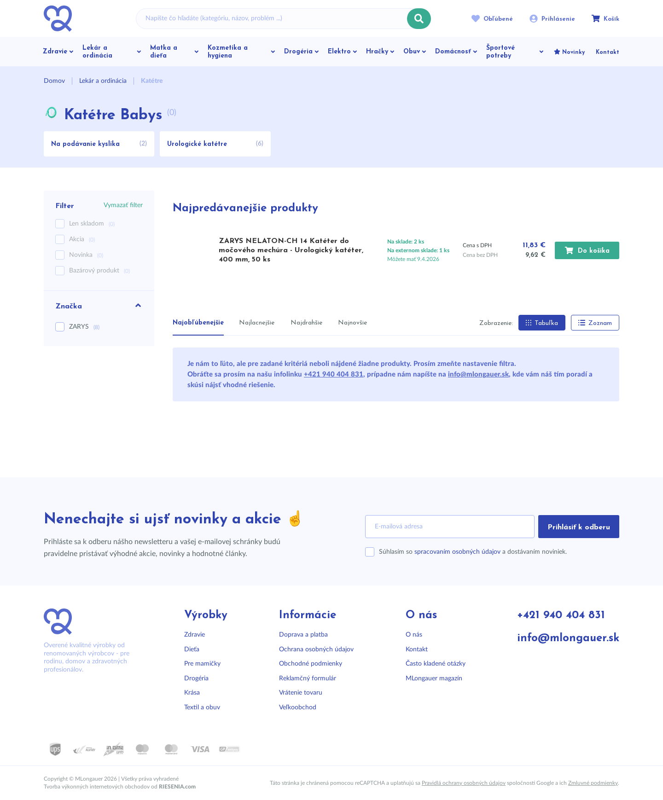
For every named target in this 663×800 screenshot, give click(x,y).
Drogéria (196, 678)
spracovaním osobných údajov (457, 552)
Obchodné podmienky (310, 664)
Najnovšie (352, 322)
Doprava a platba (303, 635)
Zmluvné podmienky (593, 783)
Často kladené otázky (435, 664)
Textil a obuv (202, 707)
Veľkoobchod (297, 707)
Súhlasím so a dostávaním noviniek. (473, 552)
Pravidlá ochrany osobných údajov (464, 783)
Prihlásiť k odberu (578, 527)
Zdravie (194, 635)
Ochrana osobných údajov (316, 649)
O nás (414, 635)
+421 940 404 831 (333, 374)
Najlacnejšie (256, 322)
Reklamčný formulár (307, 678)
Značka (99, 305)
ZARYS (84, 326)
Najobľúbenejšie (198, 322)
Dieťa (191, 649)
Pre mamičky (202, 664)
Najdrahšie (306, 322)
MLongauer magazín (434, 678)
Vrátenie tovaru (300, 693)
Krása (192, 693)
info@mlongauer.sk (478, 374)
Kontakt (417, 649)
